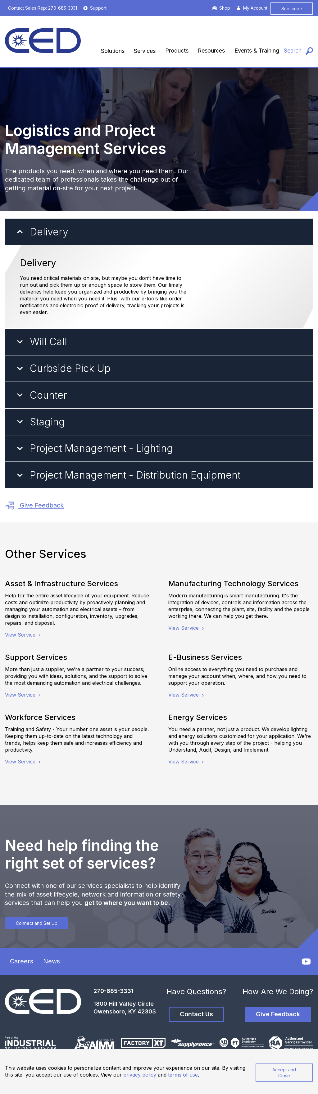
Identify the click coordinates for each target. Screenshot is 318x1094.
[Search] (298, 51)
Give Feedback (34, 505)
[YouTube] (306, 961)
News (51, 961)
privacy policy (139, 1075)
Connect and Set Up (36, 923)
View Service (23, 635)
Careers (21, 961)
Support (95, 8)
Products (177, 50)
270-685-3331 (113, 991)
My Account (251, 8)
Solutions (113, 51)
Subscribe (291, 8)
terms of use (183, 1075)
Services (145, 51)
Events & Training (256, 50)
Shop (221, 8)
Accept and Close (284, 1072)
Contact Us (196, 1014)
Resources (211, 50)
